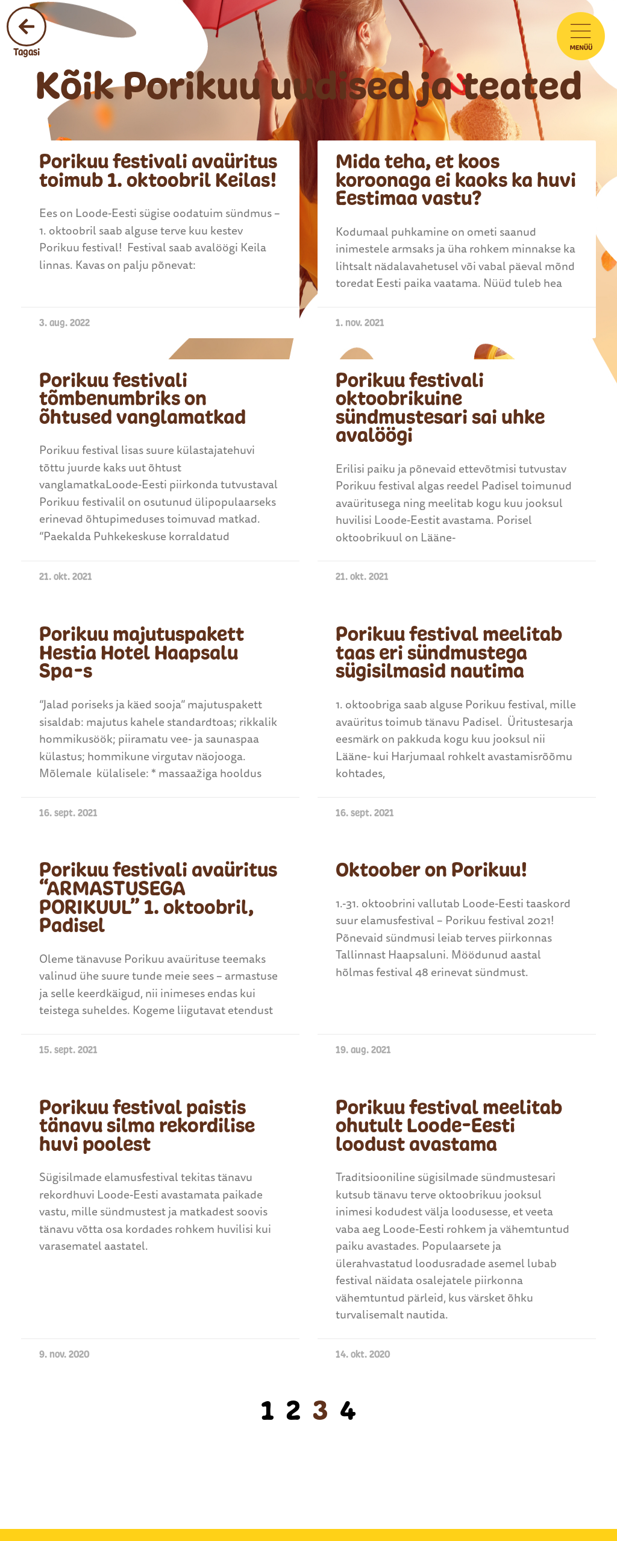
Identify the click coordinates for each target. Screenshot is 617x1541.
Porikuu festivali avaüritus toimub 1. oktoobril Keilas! (158, 171)
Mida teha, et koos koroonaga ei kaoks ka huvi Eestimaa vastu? (456, 180)
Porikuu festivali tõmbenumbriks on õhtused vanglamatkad (142, 399)
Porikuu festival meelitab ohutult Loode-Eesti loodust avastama (449, 1126)
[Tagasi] (26, 26)
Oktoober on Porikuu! (432, 870)
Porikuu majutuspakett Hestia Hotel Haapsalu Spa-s (141, 652)
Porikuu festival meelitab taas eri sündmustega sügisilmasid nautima (449, 652)
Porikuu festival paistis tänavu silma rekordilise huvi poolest (147, 1126)
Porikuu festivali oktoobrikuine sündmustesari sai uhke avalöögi (440, 408)
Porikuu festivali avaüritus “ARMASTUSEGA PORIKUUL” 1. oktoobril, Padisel (158, 898)
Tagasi (26, 51)
